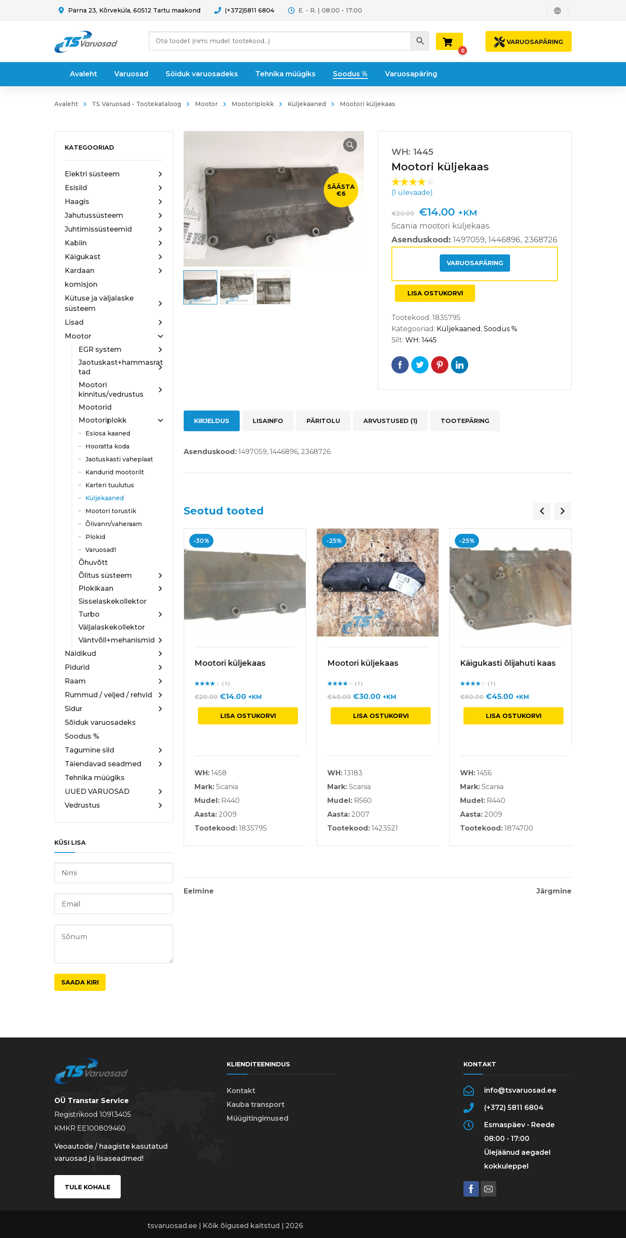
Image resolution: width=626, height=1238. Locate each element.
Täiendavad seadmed (114, 764)
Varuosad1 (100, 550)
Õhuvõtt (93, 562)
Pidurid (114, 667)
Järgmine (554, 891)
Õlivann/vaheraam (113, 524)
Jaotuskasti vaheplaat (119, 459)
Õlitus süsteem (120, 575)
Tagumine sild (114, 750)
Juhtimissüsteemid (114, 229)
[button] (350, 145)
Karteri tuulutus (109, 485)
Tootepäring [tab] (465, 421)
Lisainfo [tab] (268, 421)
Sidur (114, 709)
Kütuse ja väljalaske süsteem (114, 303)
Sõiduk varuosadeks (100, 722)
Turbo (120, 614)
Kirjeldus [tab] (211, 421)
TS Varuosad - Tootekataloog (136, 104)
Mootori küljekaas (230, 663)
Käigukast (114, 257)
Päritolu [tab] (323, 421)
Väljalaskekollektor (111, 627)
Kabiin (114, 243)
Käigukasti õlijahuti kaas (508, 663)
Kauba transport (256, 1104)
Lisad (114, 322)
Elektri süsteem (114, 174)
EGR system (120, 349)
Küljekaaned (307, 104)
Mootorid (95, 407)
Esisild (114, 188)
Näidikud (114, 654)
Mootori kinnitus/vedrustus (120, 389)
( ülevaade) (412, 192)
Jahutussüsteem (114, 216)
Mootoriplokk (253, 104)
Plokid (95, 537)
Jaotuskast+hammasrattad (120, 367)
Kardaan (114, 271)
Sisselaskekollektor (112, 601)
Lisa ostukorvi (435, 293)
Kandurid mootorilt (114, 472)
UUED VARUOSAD (114, 792)
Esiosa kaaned (107, 433)
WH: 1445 (421, 340)
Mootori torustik (110, 511)
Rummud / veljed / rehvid (114, 695)
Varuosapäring (475, 263)
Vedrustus (114, 805)
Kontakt (241, 1091)
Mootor (206, 104)
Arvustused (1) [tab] (390, 421)
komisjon (81, 284)
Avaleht (66, 104)
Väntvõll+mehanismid (120, 640)
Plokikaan (120, 588)
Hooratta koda (107, 446)
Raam (114, 681)
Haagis (114, 202)
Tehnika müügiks (95, 778)
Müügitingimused (257, 1118)
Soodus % (82, 736)
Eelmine (199, 891)
